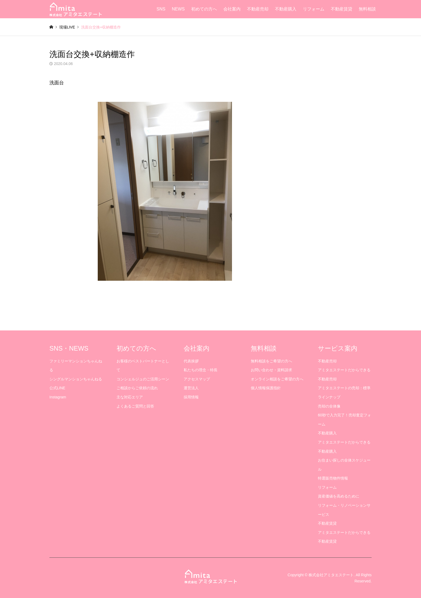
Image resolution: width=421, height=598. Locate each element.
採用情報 (191, 397)
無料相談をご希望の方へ (271, 361)
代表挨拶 (191, 361)
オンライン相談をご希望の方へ (277, 379)
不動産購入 (285, 9)
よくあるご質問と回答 (135, 406)
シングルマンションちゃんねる (75, 379)
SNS (161, 9)
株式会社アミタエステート (331, 575)
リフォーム (313, 9)
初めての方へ (204, 9)
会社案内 (232, 9)
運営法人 (191, 388)
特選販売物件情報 (333, 478)
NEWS (178, 9)
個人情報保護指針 (266, 388)
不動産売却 (257, 9)
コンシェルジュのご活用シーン (143, 379)
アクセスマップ (197, 379)
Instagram (57, 397)
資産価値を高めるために (338, 496)
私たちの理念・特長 (200, 370)
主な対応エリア (130, 397)
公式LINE (57, 388)
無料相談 (367, 9)
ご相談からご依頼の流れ (137, 388)
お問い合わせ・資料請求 (271, 370)
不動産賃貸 (341, 9)
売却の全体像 (329, 406)
